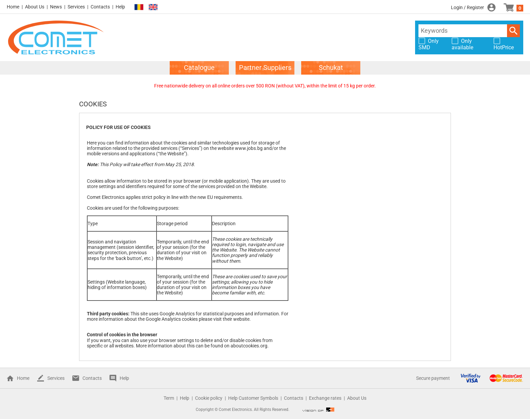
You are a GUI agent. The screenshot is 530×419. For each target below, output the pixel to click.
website (241, 319)
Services (76, 6)
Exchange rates (325, 398)
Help (120, 6)
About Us (34, 6)
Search (513, 30)
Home (13, 6)
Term (169, 398)
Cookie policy (208, 398)
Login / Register (467, 7)
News (56, 6)
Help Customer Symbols (253, 398)
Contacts (100, 6)
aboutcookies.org (249, 345)
